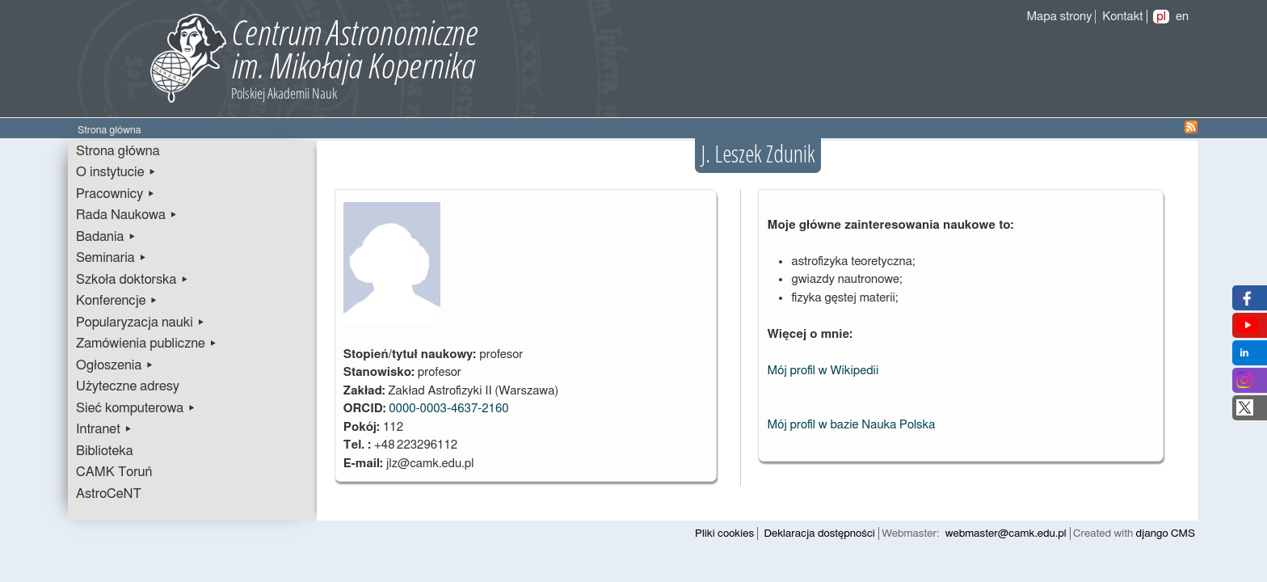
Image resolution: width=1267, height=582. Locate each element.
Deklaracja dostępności (819, 533)
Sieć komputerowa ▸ (136, 408)
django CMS (1165, 533)
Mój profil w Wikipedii (822, 371)
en (1182, 17)
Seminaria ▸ (111, 257)
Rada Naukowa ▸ (127, 215)
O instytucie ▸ (116, 172)
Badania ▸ (106, 236)
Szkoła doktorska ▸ (132, 279)
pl (1161, 17)
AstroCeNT (108, 493)
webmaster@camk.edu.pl (1006, 533)
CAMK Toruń (114, 472)
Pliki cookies (724, 533)
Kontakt (1122, 17)
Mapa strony (1059, 17)
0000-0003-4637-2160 (448, 409)
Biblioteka (104, 451)
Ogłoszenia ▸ (115, 365)
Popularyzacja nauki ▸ (140, 322)
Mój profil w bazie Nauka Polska (851, 425)
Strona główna (118, 151)
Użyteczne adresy (127, 386)
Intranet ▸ (104, 429)
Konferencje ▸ (117, 300)
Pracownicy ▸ (115, 194)
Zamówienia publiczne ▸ (146, 343)
